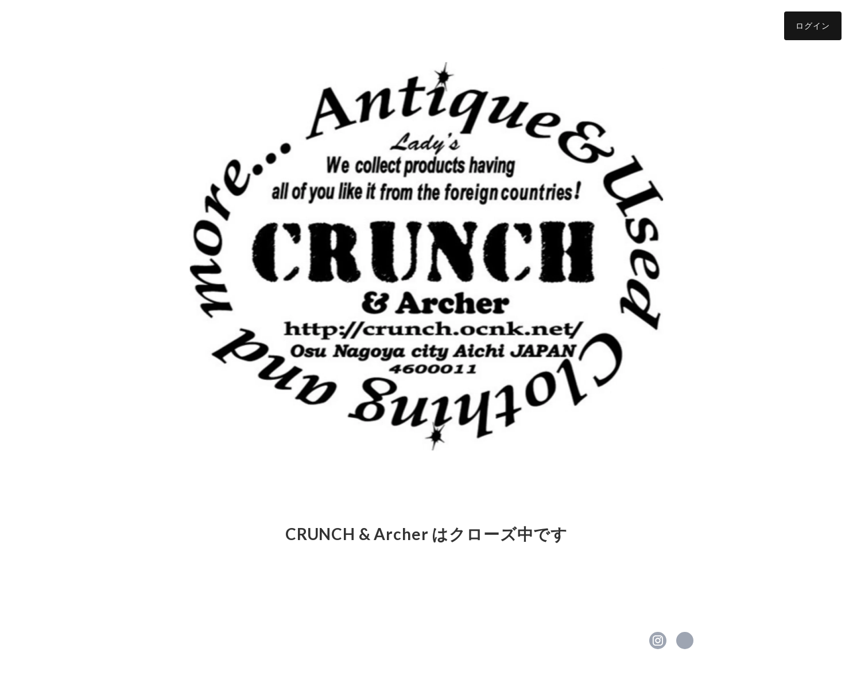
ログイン (813, 25)
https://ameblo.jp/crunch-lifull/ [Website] (684, 640)
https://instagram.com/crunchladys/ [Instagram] (657, 640)
